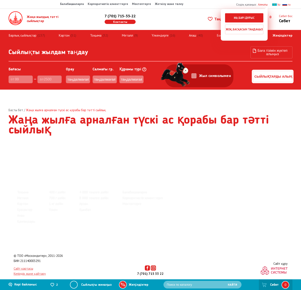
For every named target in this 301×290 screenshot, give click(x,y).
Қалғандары (26, 218)
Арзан (83, 200)
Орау (70, 66)
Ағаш (192, 32)
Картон (64, 32)
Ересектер (24, 206)
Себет (274, 285)
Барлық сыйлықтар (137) (35, 170)
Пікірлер (24, 155)
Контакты (120, 20)
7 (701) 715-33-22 (120, 14)
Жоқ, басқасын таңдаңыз (244, 29)
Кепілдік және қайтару (30, 270)
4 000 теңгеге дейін (93, 188)
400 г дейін (57, 188)
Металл (127, 32)
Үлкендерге (160, 32)
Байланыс (70, 155)
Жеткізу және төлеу (169, 4)
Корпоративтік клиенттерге (108, 4)
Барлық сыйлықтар (22, 32)
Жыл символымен (215, 72)
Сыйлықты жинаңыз (96, 285)
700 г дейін (57, 194)
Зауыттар (47, 155)
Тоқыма (95, 32)
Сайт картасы (23, 265)
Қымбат (85, 206)
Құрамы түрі (132, 66)
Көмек (90, 155)
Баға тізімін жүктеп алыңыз (273, 48)
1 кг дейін (56, 200)
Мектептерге (141, 4)
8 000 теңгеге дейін (93, 194)
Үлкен (53, 206)
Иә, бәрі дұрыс (244, 18)
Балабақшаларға (72, 4)
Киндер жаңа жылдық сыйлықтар (79, 170)
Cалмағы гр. (103, 66)
